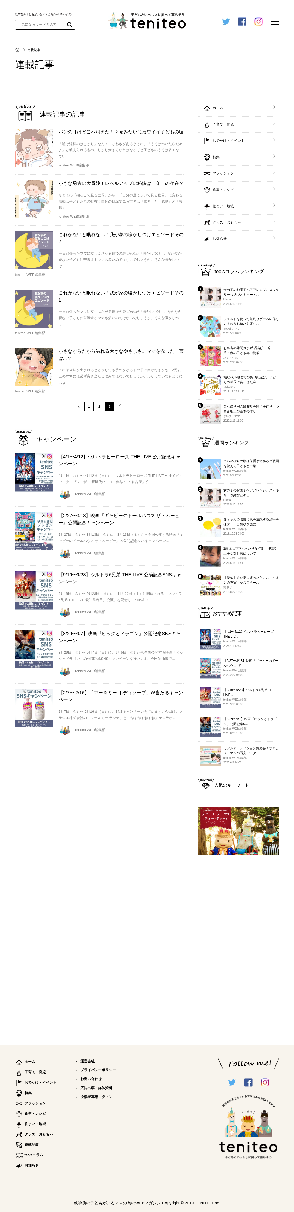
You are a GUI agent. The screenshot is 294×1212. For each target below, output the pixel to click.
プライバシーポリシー (98, 1070)
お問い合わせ (91, 1079)
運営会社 (87, 1061)
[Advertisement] (238, 947)
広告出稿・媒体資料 (96, 1088)
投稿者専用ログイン (96, 1097)
